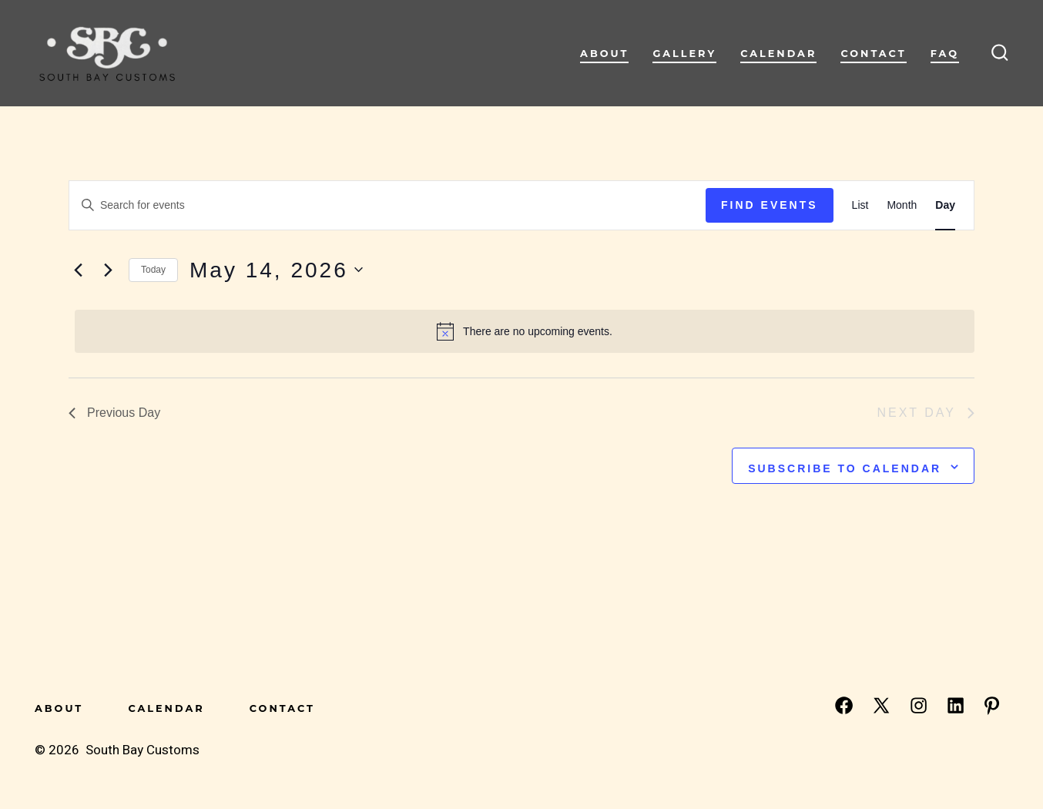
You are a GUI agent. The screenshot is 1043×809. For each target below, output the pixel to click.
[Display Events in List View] (860, 205)
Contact (873, 53)
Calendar (778, 53)
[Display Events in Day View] (945, 205)
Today (153, 269)
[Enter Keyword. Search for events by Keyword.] (387, 205)
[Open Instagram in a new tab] (918, 705)
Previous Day (114, 412)
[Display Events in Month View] (902, 205)
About (604, 53)
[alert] (524, 331)
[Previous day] (78, 269)
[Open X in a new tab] (881, 705)
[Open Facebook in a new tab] (843, 705)
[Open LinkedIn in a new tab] (955, 705)
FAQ (945, 53)
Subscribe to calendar (844, 468)
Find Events (769, 205)
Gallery (684, 53)
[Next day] (108, 269)
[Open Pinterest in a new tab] (991, 705)
